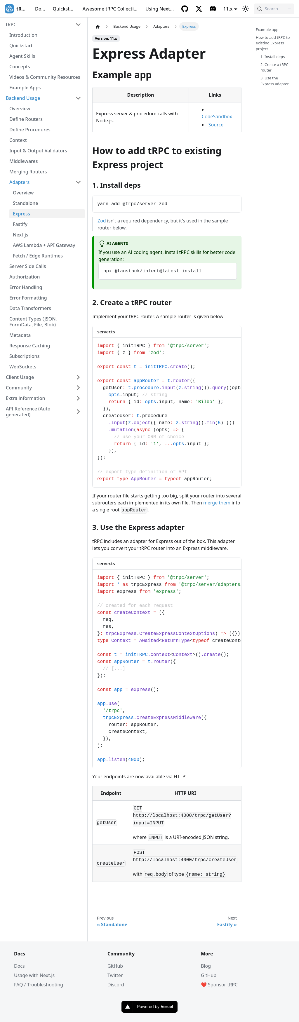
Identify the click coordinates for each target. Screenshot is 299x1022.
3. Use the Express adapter (274, 80)
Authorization (24, 277)
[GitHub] (185, 8)
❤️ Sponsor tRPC (219, 984)
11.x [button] (227, 9)
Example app (267, 29)
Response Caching (29, 345)
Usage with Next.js (34, 975)
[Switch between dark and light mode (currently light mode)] (245, 8)
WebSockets (22, 366)
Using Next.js (160, 9)
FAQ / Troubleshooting (38, 984)
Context (18, 140)
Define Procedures (30, 129)
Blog (206, 966)
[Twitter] (199, 8)
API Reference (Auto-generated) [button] (29, 411)
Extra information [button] (25, 398)
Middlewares (23, 161)
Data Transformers (30, 308)
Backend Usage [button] (23, 98)
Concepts (19, 66)
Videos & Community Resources (44, 77)
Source (215, 124)
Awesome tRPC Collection (111, 9)
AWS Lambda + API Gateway (44, 245)
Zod (102, 220)
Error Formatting (28, 298)
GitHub (115, 966)
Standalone (25, 203)
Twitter (115, 975)
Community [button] (19, 387)
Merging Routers (28, 171)
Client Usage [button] (20, 377)
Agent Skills (22, 56)
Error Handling (25, 287)
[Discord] (213, 8)
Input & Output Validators (38, 150)
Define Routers (26, 119)
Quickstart (64, 9)
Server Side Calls (27, 266)
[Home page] (97, 26)
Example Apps (25, 87)
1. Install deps (272, 56)
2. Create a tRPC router (274, 67)
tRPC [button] (11, 24)
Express (21, 213)
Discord (115, 984)
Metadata (20, 335)
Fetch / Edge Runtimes (38, 256)
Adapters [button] (19, 182)
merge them (216, 502)
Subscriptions (24, 356)
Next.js (20, 234)
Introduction (23, 35)
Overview (19, 108)
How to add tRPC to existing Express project (273, 43)
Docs (40, 9)
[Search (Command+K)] (274, 9)
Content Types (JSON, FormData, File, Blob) (33, 322)
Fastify (20, 224)
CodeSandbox (217, 116)
